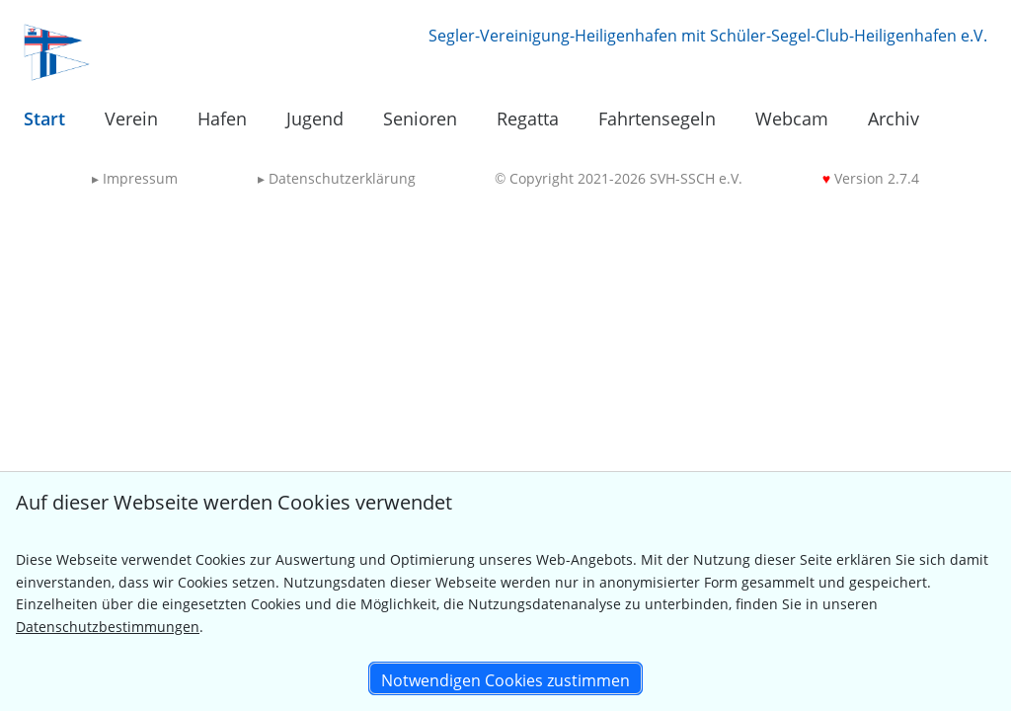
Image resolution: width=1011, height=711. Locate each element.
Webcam (791, 118)
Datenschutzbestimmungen (107, 626)
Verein (131, 118)
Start (44, 118)
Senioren (420, 118)
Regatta (528, 118)
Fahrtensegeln (657, 118)
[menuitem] (44, 119)
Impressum (135, 178)
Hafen (222, 118)
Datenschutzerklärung (337, 178)
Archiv (893, 118)
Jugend (315, 118)
